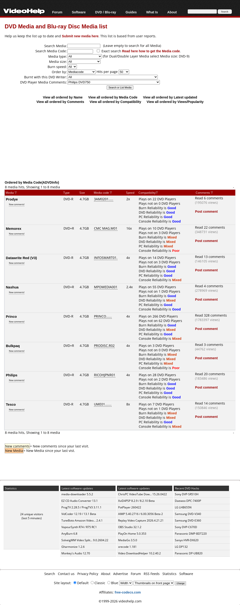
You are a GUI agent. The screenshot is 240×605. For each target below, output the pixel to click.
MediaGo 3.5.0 (127, 540)
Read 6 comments (209, 198)
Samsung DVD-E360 (188, 520)
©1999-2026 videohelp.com (120, 601)
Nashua (12, 287)
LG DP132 (181, 547)
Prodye (12, 199)
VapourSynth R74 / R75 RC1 (79, 527)
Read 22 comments (210, 227)
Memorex (13, 228)
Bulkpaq (13, 345)
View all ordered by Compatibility (115, 101)
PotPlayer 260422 (129, 507)
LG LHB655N (183, 507)
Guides (131, 12)
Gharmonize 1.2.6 (73, 547)
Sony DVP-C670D (186, 527)
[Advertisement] (122, 142)
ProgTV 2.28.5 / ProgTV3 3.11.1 (81, 507)
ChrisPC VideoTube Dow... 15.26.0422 (142, 494)
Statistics (169, 573)
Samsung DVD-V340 (188, 514)
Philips (11, 375)
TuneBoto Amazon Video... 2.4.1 (82, 520)
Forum (57, 12)
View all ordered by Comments (60, 101)
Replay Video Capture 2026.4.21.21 (141, 520)
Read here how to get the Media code (151, 51)
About (172, 12)
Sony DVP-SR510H (187, 494)
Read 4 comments (209, 286)
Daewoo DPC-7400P (188, 501)
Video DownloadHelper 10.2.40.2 (139, 553)
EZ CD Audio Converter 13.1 (79, 501)
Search (49, 573)
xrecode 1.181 (127, 547)
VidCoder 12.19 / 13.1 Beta (78, 514)
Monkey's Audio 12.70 (75, 553)
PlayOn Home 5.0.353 (132, 534)
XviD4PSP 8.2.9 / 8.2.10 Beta (136, 501)
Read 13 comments (210, 256)
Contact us (66, 573)
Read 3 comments (209, 344)
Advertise (120, 573)
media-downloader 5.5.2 (77, 494)
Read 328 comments (211, 315)
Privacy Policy (87, 573)
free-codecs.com (128, 592)
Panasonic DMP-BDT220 (191, 534)
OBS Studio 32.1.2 (129, 527)
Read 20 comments (210, 374)
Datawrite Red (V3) (21, 257)
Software (79, 12)
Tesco (11, 404)
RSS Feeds (152, 573)
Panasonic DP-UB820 (188, 553)
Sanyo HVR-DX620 (187, 540)
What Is (152, 12)
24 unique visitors (31, 514)
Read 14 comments (210, 403)
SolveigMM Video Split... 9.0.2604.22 (84, 540)
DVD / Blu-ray (105, 12)
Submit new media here (80, 36)
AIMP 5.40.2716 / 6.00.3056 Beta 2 (140, 514)
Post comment (206, 211)
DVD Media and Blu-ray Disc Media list (56, 26)
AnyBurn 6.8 (69, 534)
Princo (11, 316)
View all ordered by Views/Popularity (175, 101)
